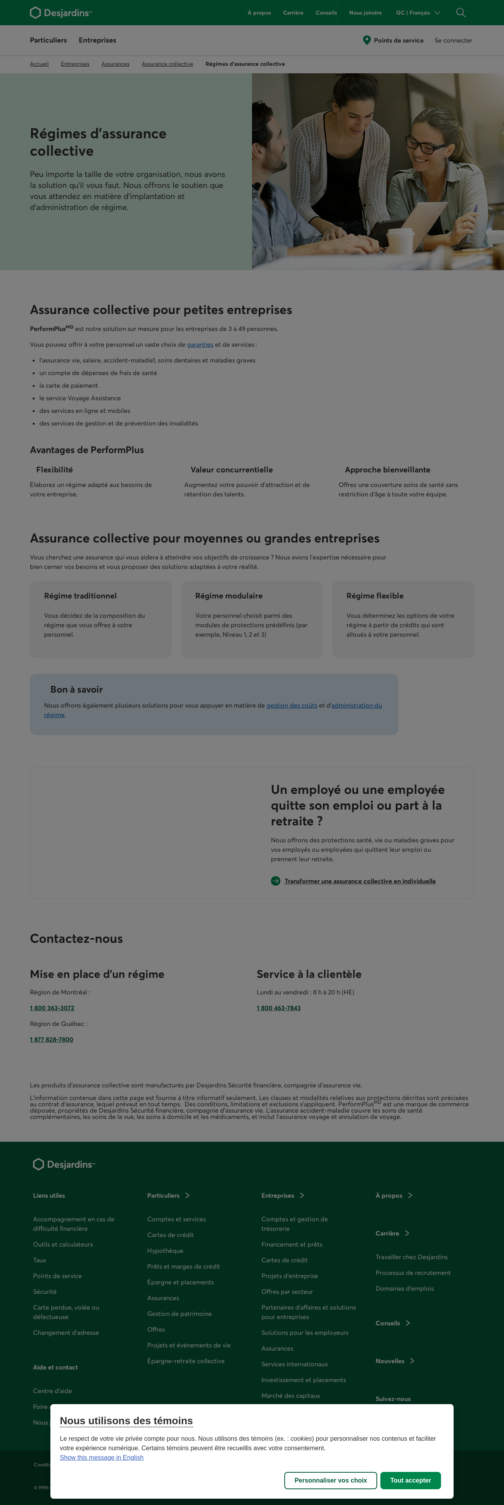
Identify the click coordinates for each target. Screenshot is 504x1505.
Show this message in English (102, 1457)
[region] (252, 1451)
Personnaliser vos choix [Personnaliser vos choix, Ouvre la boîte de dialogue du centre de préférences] (331, 1480)
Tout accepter (410, 1480)
